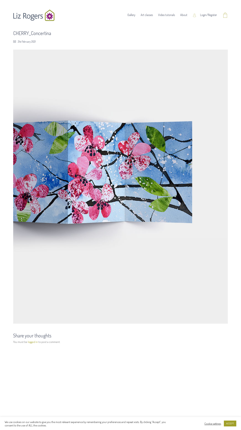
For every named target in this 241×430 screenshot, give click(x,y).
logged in (33, 342)
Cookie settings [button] (212, 423)
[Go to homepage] (34, 15)
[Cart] (225, 15)
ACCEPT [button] (230, 423)
